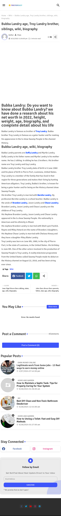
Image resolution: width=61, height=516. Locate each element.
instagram (48, 448)
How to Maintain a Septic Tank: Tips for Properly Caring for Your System (37, 384)
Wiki (10, 15)
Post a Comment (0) (30, 345)
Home (3, 15)
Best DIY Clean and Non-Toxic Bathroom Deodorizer (37, 402)
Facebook (19, 276)
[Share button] (43, 276)
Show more (52, 307)
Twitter (29, 276)
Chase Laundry (51, 202)
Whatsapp (36, 276)
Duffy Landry (32, 152)
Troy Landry (41, 131)
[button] (58, 5)
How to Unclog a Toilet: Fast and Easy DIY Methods (38, 420)
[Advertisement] (30, 72)
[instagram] (35, 506)
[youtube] (30, 506)
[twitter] (26, 506)
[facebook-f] (21, 506)
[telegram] (39, 506)
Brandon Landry (19, 202)
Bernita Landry (44, 195)
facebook (17, 448)
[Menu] (4, 5)
